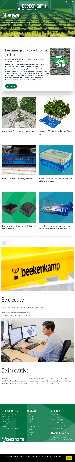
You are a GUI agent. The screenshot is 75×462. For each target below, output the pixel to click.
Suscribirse (57, 444)
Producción (6, 421)
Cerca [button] (69, 458)
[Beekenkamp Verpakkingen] (31, 6)
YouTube (30, 434)
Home (21, 22)
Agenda (4, 426)
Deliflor (29, 421)
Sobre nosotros (7, 416)
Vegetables (30, 419)
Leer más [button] (22, 459)
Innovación (6, 419)
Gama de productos (9, 414)
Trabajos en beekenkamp (10, 428)
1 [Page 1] (4, 243)
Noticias (5, 423)
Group (29, 414)
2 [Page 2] (8, 243)
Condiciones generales (58, 452)
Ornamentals (31, 416)
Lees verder (11, 86)
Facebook (30, 432)
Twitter (29, 430)
